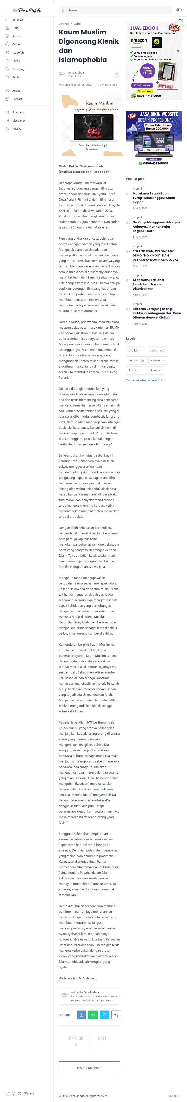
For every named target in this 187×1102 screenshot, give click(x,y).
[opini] (139, 188)
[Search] (115, 10)
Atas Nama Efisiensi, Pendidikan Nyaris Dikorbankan (149, 284)
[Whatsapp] (32, 1094)
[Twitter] (20, 1094)
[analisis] (135, 351)
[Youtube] (26, 1094)
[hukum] (154, 370)
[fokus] (134, 370)
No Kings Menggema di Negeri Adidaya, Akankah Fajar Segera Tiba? (156, 226)
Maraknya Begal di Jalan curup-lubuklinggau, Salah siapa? (154, 197)
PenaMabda (76, 1096)
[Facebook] (7, 1094)
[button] (179, 10)
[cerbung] (136, 360)
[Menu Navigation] (7, 10)
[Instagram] (13, 1094)
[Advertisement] (154, 418)
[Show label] (144, 380)
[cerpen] (158, 360)
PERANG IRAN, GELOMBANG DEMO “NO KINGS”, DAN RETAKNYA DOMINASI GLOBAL (155, 255)
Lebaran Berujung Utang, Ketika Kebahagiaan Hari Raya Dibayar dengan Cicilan (157, 313)
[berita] (157, 351)
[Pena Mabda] (76, 72)
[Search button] (64, 10)
